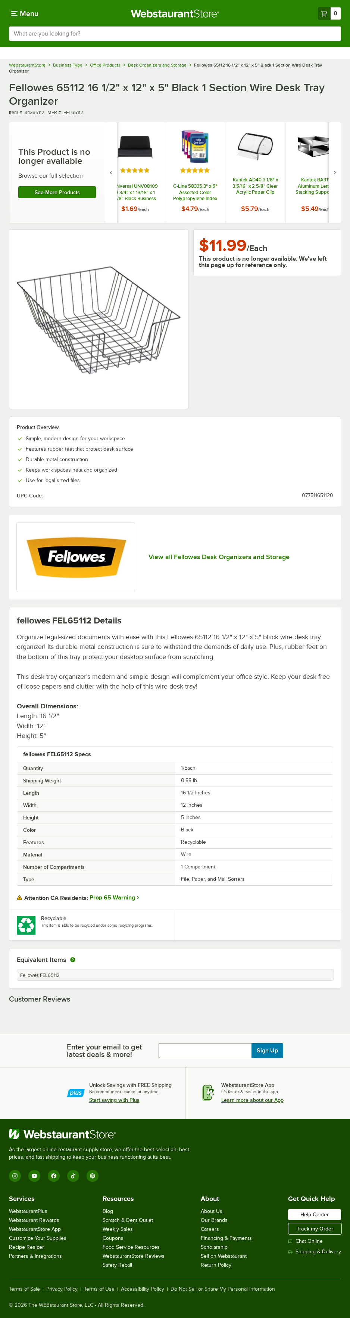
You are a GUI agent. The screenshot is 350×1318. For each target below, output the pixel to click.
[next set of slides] (335, 172)
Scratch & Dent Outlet (128, 1220)
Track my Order (315, 1229)
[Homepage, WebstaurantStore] (175, 13)
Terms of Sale (24, 1289)
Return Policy (216, 1265)
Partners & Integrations (35, 1256)
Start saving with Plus (114, 1100)
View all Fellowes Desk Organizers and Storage (219, 557)
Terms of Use (99, 1289)
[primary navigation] (25, 13)
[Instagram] (15, 1176)
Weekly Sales (118, 1229)
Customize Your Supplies (37, 1238)
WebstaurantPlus (28, 1211)
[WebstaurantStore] (102, 1134)
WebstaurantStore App (35, 1229)
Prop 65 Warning (112, 897)
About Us (211, 1211)
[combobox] (175, 33)
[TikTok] (73, 1176)
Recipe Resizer (26, 1247)
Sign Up (267, 1050)
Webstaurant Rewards (34, 1220)
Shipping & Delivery (314, 1251)
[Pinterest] (93, 1176)
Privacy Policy (62, 1289)
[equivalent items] (73, 959)
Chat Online (305, 1241)
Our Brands (214, 1220)
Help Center (314, 1214)
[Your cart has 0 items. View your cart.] (329, 13)
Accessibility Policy (142, 1289)
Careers (210, 1229)
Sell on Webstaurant (224, 1256)
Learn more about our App (252, 1100)
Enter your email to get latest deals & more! (104, 1050)
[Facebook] (54, 1176)
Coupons (113, 1238)
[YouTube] (34, 1176)
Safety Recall (117, 1265)
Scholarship (214, 1247)
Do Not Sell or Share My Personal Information (223, 1289)
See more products (57, 192)
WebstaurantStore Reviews (134, 1256)
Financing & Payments (226, 1238)
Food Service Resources (131, 1247)
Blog (108, 1211)
